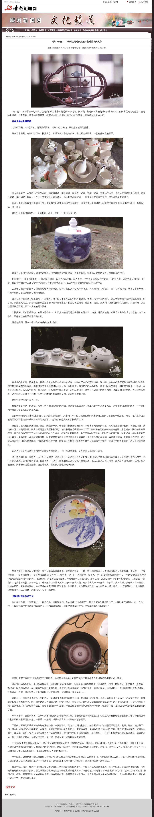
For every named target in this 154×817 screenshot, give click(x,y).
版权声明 (68, 811)
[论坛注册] (107, 2)
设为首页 (132, 2)
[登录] (115, 2)
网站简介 (58, 811)
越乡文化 (32, 36)
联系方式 (86, 811)
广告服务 (77, 811)
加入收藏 (144, 2)
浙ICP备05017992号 (101, 806)
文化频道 (22, 36)
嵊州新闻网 (10, 36)
